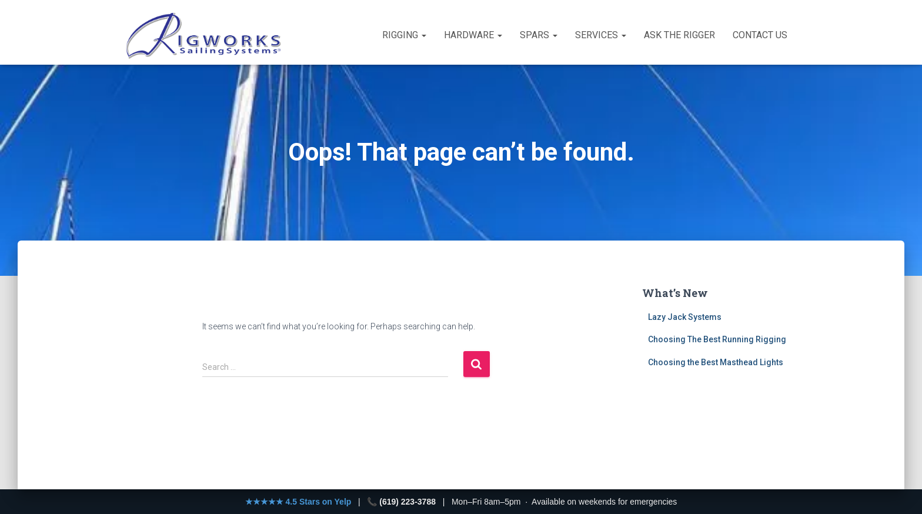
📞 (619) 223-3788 (401, 501)
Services (600, 35)
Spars (538, 35)
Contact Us (760, 35)
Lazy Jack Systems (684, 317)
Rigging (404, 35)
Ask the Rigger (679, 35)
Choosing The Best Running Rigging (717, 339)
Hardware (473, 35)
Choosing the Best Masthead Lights (715, 362)
